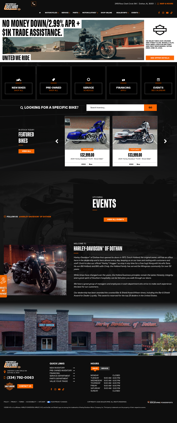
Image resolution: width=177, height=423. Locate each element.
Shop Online (106, 13)
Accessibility (31, 402)
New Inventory (57, 368)
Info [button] (121, 13)
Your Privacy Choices (57, 402)
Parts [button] (75, 13)
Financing (55, 373)
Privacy (14, 402)
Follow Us (27, 216)
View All (26, 151)
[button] (5, 40)
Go (150, 108)
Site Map (42, 402)
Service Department (60, 376)
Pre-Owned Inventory (61, 370)
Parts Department (59, 379)
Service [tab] (104, 368)
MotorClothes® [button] (89, 13)
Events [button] (135, 13)
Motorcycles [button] (51, 13)
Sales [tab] (95, 368)
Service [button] (65, 13)
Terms (21, 402)
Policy (6, 402)
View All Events (115, 219)
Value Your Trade (59, 381)
